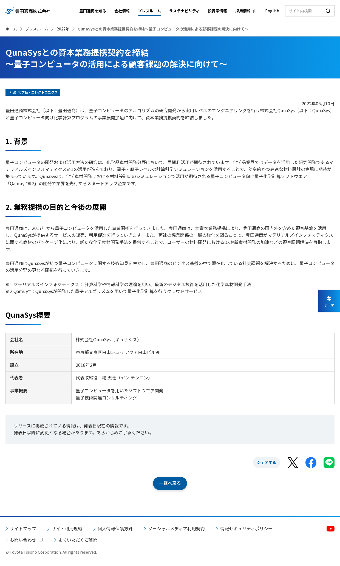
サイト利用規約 (67, 528)
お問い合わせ (23, 540)
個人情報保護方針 (115, 528)
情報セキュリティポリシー (246, 528)
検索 (328, 10)
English (272, 10)
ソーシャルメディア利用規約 (176, 528)
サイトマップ (23, 528)
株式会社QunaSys (277, 110)
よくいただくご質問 (78, 540)
